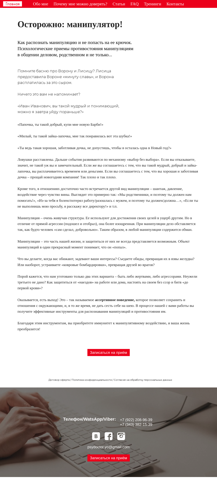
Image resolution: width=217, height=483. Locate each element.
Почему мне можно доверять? (80, 4)
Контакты (175, 4)
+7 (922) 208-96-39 (136, 420)
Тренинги (152, 4)
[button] (108, 457)
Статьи (119, 4)
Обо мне (40, 4)
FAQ (134, 4)
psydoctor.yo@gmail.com (108, 447)
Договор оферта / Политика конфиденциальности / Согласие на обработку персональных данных (110, 379)
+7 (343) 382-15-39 (136, 424)
